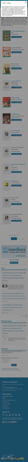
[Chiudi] (25, 2)
